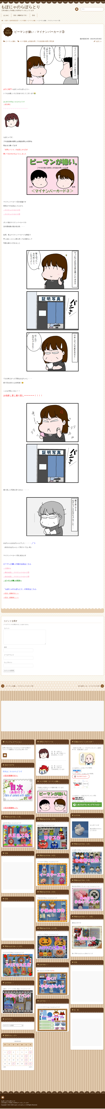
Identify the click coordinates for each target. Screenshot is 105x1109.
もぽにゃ (99, 41)
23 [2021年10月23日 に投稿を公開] (26, 1060)
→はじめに (6, 104)
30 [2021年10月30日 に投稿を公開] (26, 1064)
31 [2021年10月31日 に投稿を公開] (30, 1064)
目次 (33, 15)
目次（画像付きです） (20, 15)
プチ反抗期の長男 (42, 41)
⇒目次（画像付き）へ (11, 593)
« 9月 (4, 1067)
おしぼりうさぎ (94, 825)
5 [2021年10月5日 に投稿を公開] (9, 1052)
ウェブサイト (8, 665)
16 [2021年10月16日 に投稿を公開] (26, 1056)
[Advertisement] (52, 716)
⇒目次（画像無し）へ (11, 597)
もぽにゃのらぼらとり (8, 1101)
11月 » (31, 1067)
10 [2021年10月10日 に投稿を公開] (30, 1052)
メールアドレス (9, 657)
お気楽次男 (31, 41)
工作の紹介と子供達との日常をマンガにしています (15, 1103)
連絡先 (76, 9)
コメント (7, 628)
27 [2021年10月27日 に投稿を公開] (13, 1064)
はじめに (6, 15)
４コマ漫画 (23, 41)
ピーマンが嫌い (10, 41)
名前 (5, 650)
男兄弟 (51, 41)
